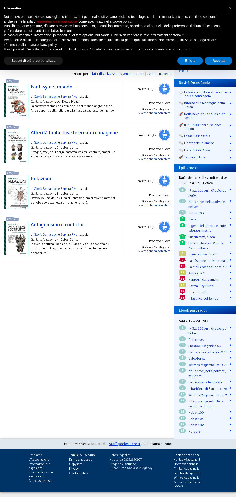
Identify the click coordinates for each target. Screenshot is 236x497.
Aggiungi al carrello (164, 89)
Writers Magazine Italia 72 (208, 365)
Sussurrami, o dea (201, 237)
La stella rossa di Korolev (207, 267)
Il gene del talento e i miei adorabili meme (207, 228)
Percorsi (194, 431)
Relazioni (41, 179)
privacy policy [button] (47, 45)
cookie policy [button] (121, 21)
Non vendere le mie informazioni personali (151, 35)
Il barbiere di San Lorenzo (207, 388)
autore (152, 74)
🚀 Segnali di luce (192, 157)
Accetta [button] (218, 61)
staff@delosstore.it (124, 444)
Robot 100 (196, 412)
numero (164, 74)
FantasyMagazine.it (187, 460)
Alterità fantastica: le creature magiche (74, 133)
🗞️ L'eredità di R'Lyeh (195, 150)
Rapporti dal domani (203, 279)
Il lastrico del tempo (203, 298)
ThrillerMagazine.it (186, 469)
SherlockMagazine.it (187, 473)
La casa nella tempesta (205, 382)
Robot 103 (196, 213)
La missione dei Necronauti (208, 260)
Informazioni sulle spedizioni (41, 474)
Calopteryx (196, 358)
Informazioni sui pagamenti (39, 466)
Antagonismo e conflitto (57, 225)
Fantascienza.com (186, 455)
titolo (140, 74)
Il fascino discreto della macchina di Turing (205, 403)
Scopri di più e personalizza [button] (33, 61)
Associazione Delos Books (187, 484)
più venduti (125, 74)
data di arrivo (101, 74)
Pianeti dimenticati (202, 254)
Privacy (74, 469)
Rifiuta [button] (190, 61)
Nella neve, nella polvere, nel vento (207, 204)
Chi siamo (35, 455)
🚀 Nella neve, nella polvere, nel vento (202, 116)
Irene (192, 219)
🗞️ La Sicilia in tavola (194, 136)
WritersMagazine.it (186, 478)
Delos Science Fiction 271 (207, 352)
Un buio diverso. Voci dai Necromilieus (206, 245)
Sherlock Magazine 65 (204, 346)
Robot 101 (196, 419)
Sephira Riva (69, 97)
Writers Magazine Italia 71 (208, 395)
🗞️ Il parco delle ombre (196, 143)
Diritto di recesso (80, 460)
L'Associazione (39, 460)
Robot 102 (196, 425)
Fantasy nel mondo (51, 87)
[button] (230, 7)
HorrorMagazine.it (186, 464)
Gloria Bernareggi (45, 97)
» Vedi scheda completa (154, 113)
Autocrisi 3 (196, 273)
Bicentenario (197, 292)
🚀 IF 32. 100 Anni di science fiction (200, 127)
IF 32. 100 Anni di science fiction (207, 193)
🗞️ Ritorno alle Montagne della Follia (202, 105)
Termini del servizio (82, 455)
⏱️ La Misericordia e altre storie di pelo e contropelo (205, 94)
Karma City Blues (201, 286)
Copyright (75, 464)
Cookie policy (78, 473)
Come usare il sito (41, 481)
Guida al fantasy (42, 102)
